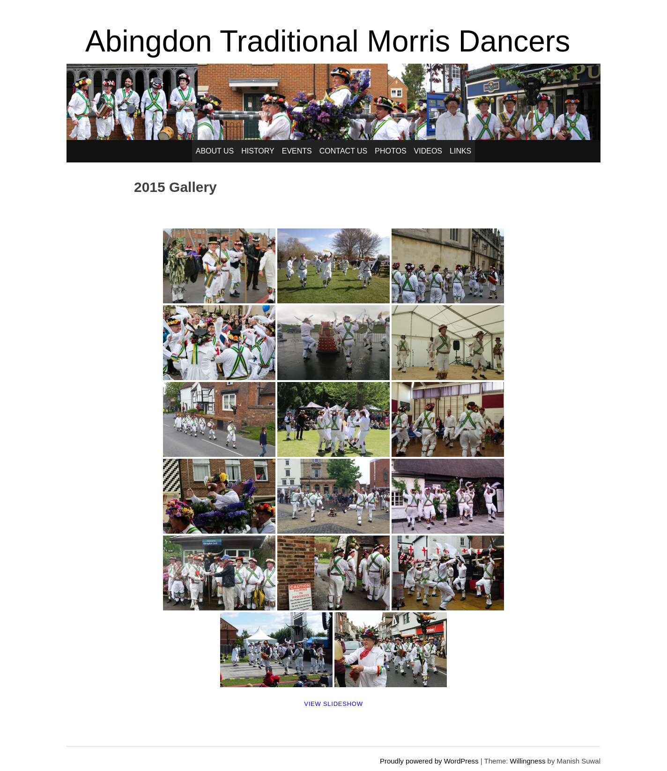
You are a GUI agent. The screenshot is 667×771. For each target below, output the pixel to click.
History (257, 151)
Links (460, 151)
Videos (428, 151)
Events (297, 151)
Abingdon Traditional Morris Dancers (327, 41)
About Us (215, 151)
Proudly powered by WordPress (429, 761)
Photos (390, 151)
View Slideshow (333, 703)
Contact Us (343, 151)
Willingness (528, 761)
